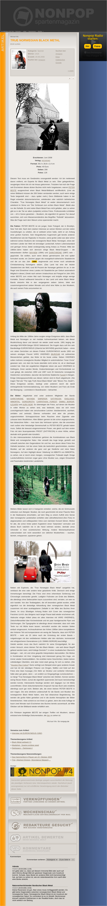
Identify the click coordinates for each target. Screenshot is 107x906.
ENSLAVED (69, 399)
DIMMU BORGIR (66, 402)
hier (48, 715)
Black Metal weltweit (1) (21, 742)
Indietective (60, 60)
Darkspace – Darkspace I (22, 748)
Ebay (58, 57)
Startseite (18, 31)
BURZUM (55, 354)
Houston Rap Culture (19, 665)
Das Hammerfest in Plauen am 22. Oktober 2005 (32, 757)
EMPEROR (42, 399)
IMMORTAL (15, 402)
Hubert (15, 869)
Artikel (24, 31)
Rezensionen (32, 31)
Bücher (40, 31)
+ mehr (71, 71)
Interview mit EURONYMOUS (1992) (27, 733)
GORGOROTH (28, 402)
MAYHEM (33, 253)
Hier (87, 46)
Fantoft (63, 375)
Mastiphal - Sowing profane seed (25, 745)
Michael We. (52, 721)
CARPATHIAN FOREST (46, 402)
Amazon (41, 60)
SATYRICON (56, 399)
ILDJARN (14, 405)
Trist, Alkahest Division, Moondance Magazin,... (31, 760)
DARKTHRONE (55, 253)
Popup (97, 46)
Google (59, 63)
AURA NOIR (27, 405)
